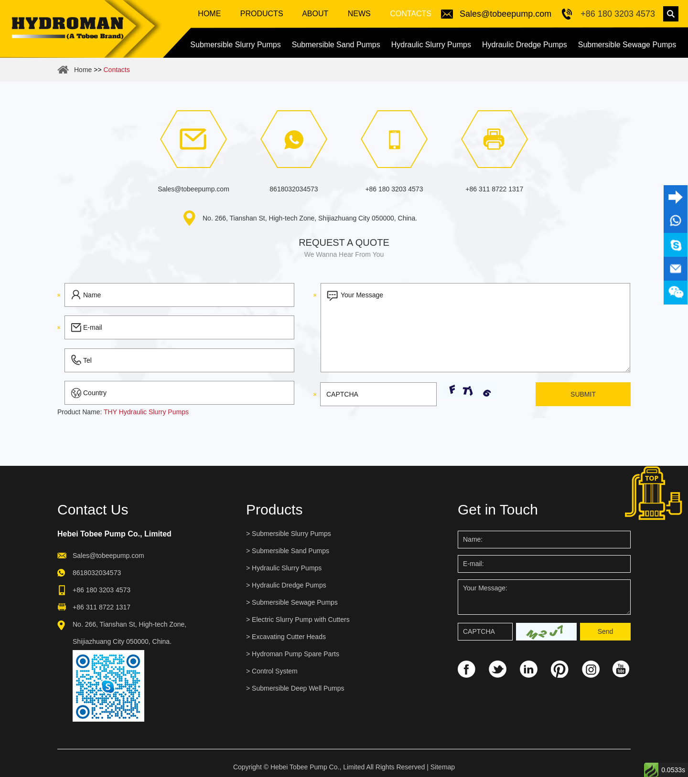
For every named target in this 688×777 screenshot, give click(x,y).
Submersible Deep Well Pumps (298, 688)
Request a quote (344, 242)
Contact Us (92, 509)
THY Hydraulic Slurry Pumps (146, 412)
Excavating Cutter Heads (289, 636)
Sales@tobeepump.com (505, 14)
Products (261, 14)
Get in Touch (498, 509)
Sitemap (442, 767)
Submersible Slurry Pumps (235, 45)
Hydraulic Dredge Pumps (524, 45)
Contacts (409, 14)
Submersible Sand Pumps (336, 45)
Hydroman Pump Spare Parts (295, 654)
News (357, 14)
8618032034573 (293, 189)
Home (209, 14)
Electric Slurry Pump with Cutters (301, 619)
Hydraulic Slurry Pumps (431, 45)
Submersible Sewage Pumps (627, 45)
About (315, 14)
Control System (275, 671)
